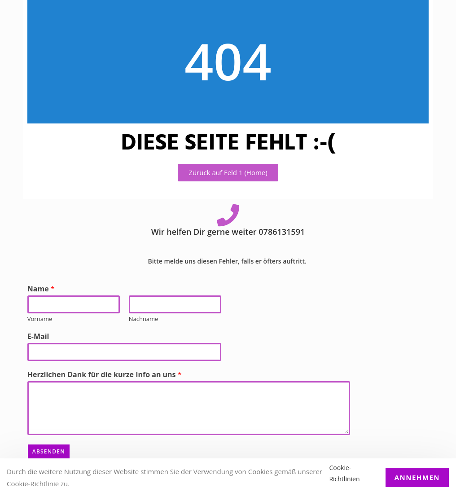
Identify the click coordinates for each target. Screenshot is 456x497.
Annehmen (417, 477)
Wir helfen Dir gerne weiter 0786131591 (228, 231)
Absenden (48, 451)
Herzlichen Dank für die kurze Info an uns (104, 374)
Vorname (39, 319)
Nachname (143, 319)
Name (41, 289)
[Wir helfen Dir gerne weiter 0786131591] (228, 215)
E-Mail (38, 336)
